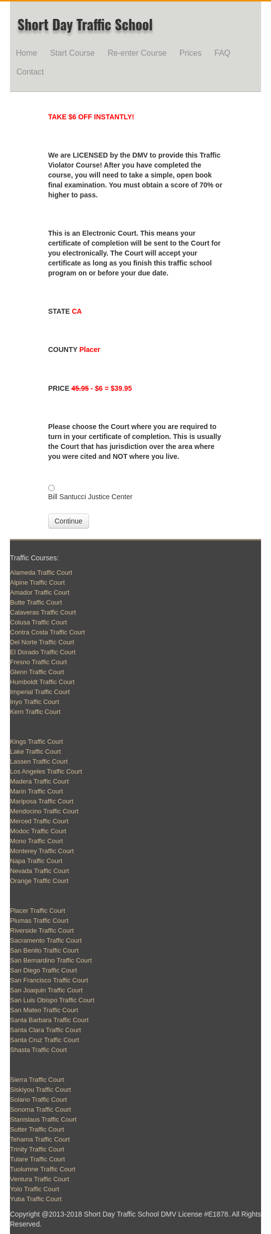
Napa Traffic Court (36, 861)
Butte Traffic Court (36, 602)
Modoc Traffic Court (38, 831)
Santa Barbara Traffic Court (49, 1020)
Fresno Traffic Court (38, 662)
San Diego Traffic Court (43, 970)
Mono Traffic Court (36, 841)
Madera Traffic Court (39, 781)
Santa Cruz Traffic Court (44, 1040)
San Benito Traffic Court (44, 950)
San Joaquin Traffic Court (46, 990)
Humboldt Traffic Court (42, 682)
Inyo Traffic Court (34, 701)
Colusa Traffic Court (38, 622)
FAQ (222, 53)
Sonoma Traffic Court (40, 1109)
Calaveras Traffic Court (43, 612)
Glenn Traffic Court (37, 672)
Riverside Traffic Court (42, 930)
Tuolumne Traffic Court (43, 1169)
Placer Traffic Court (37, 910)
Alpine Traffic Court (37, 582)
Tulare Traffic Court (37, 1159)
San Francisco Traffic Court (49, 980)
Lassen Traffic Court (39, 761)
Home (26, 53)
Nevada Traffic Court (39, 871)
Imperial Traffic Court (40, 692)
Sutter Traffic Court (37, 1129)
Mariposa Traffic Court (42, 801)
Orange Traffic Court (39, 880)
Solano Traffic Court (38, 1099)
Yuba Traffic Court (36, 1199)
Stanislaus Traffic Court (43, 1119)
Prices (190, 53)
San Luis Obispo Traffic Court (52, 1000)
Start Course (72, 53)
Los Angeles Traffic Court (46, 771)
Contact (30, 72)
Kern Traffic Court (35, 711)
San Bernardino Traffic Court (51, 960)
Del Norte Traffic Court (42, 642)
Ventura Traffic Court (39, 1179)
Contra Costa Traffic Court (47, 632)
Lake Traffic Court (35, 751)
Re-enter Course (137, 53)
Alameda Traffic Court (41, 572)
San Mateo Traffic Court (44, 1010)
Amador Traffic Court (40, 592)
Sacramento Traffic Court (46, 940)
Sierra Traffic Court (37, 1079)
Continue (69, 521)
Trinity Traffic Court (37, 1149)
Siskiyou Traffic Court (40, 1089)
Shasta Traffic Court (38, 1050)
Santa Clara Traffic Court (45, 1030)
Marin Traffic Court (36, 791)
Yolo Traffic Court (34, 1189)
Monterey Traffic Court (42, 851)
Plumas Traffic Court (39, 920)
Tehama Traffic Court (40, 1139)
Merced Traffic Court (39, 821)
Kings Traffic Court (36, 741)
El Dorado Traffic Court (43, 652)
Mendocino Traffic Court (44, 811)
